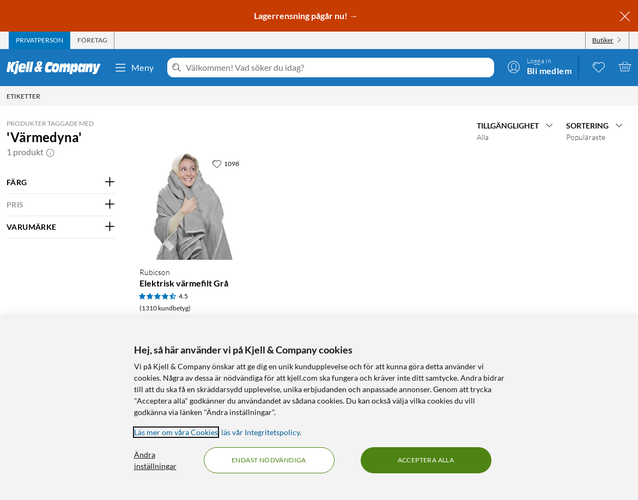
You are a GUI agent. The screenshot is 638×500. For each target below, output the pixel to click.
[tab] (39, 40)
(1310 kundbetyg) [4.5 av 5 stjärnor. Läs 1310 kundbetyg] (165, 308)
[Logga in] (539, 66)
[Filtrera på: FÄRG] (61, 182)
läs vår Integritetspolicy (260, 432)
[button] (50, 151)
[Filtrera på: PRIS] (61, 204)
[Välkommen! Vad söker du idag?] (338, 67)
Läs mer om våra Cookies (176, 432)
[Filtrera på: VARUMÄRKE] (61, 227)
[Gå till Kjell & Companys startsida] (57, 67)
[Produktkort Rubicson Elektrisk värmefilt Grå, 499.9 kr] (191, 205)
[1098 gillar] (225, 163)
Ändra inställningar (155, 460)
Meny (134, 67)
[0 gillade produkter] (599, 66)
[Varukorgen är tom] (625, 66)
